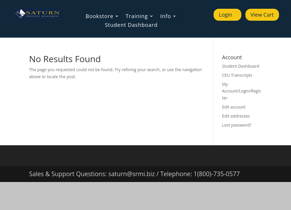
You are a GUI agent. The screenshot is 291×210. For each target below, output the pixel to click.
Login (225, 14)
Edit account (233, 107)
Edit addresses (236, 116)
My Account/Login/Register (241, 91)
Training (137, 17)
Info (165, 17)
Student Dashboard (131, 25)
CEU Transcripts (237, 75)
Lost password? (236, 125)
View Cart (262, 14)
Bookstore (99, 17)
